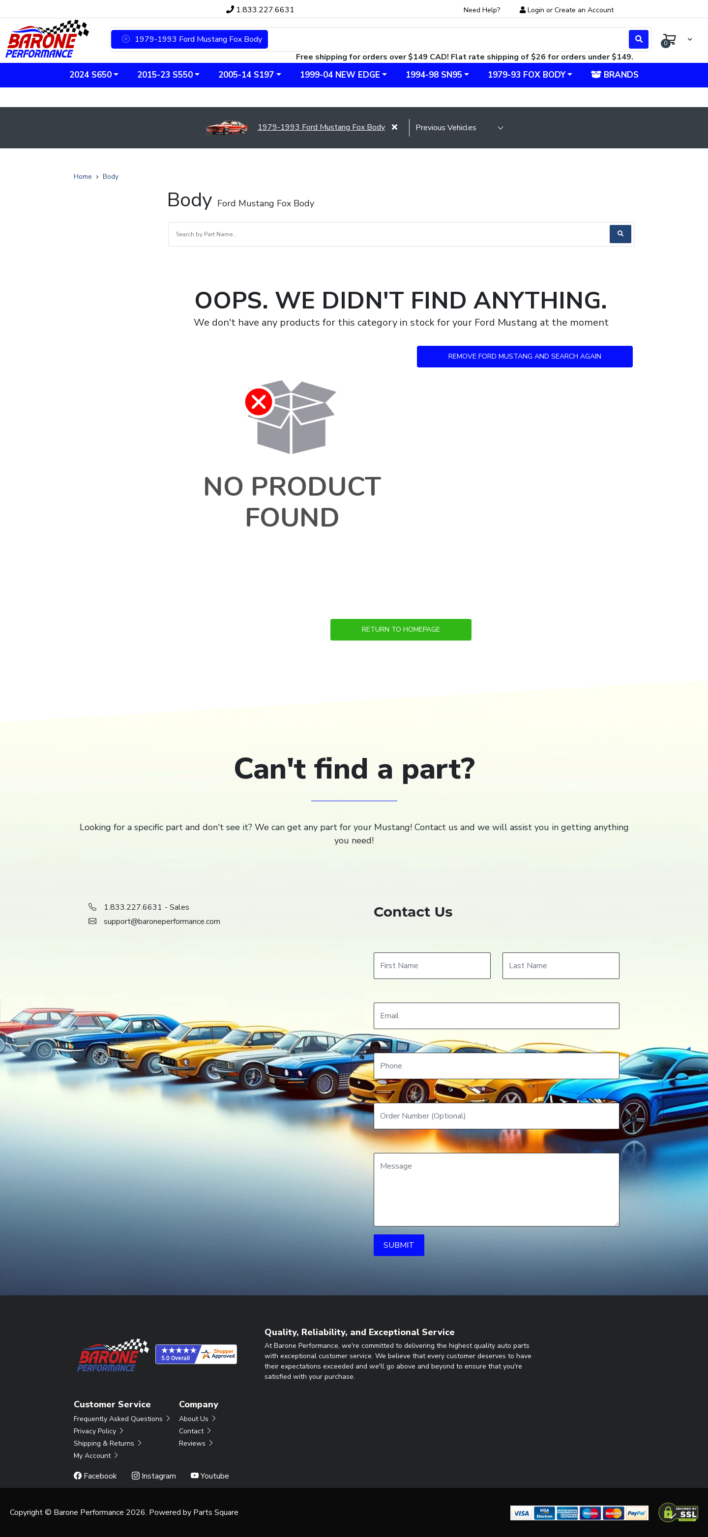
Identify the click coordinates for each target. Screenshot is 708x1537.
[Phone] (497, 1066)
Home (83, 176)
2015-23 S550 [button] (165, 75)
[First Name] (432, 965)
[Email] (497, 1016)
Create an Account (584, 10)
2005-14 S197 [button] (246, 75)
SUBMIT (399, 1245)
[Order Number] (497, 1116)
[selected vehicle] (456, 128)
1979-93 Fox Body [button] (526, 75)
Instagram (154, 1476)
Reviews (196, 1443)
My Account (96, 1455)
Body (110, 176)
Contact (195, 1431)
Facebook (95, 1476)
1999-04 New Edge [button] (340, 75)
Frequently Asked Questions (123, 1419)
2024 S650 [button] (90, 75)
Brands (615, 75)
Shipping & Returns (108, 1443)
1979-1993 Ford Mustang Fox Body (295, 127)
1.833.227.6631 (260, 9)
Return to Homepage (401, 629)
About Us (198, 1419)
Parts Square (215, 1512)
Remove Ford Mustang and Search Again (524, 356)
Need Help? (482, 10)
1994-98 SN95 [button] (434, 75)
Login (536, 10)
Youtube (210, 1476)
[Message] (497, 1190)
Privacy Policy (99, 1431)
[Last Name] (561, 965)
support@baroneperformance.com (162, 921)
